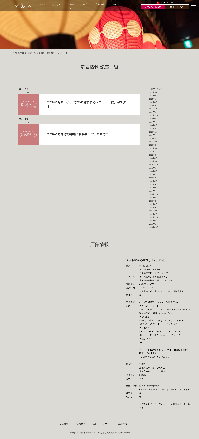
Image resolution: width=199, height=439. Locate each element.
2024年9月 (153, 119)
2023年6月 (153, 145)
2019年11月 (153, 194)
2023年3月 (153, 148)
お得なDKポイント (165, 2)
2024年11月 (153, 115)
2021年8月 (153, 168)
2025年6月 (153, 109)
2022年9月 (153, 155)
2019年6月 (153, 204)
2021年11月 (153, 165)
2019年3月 (153, 211)
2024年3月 (153, 128)
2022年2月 (153, 161)
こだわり (63, 423)
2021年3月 (153, 171)
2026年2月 (153, 96)
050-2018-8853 (153, 7)
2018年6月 (153, 224)
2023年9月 (153, 138)
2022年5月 (153, 158)
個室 (94, 423)
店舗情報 (122, 423)
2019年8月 (153, 201)
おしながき (80, 423)
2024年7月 (153, 122)
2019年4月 (153, 207)
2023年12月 (153, 132)
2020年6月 (153, 181)
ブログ (136, 423)
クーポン (107, 423)
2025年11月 (153, 99)
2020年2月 (153, 191)
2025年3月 (153, 112)
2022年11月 (153, 152)
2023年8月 (153, 142)
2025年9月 (153, 102)
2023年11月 (153, 135)
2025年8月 (153, 106)
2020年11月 (153, 175)
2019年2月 (153, 214)
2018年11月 (153, 217)
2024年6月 (153, 125)
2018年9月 (153, 221)
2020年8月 (153, 178)
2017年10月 (153, 227)
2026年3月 (153, 92)
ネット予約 (177, 7)
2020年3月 (153, 188)
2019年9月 (153, 198)
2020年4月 (153, 184)
